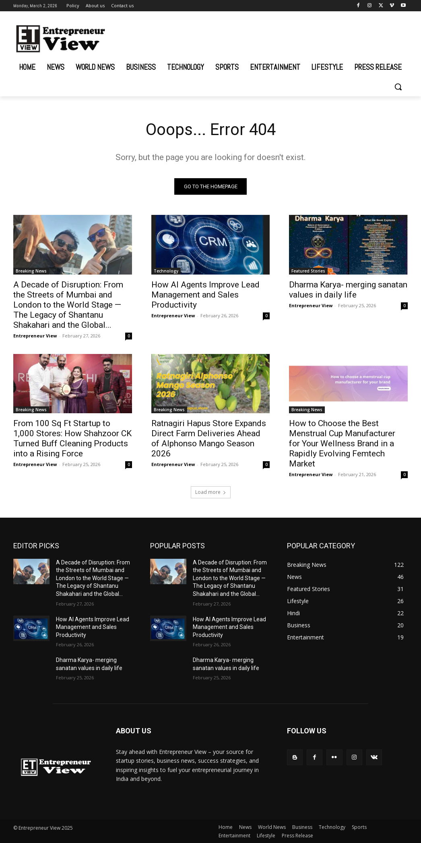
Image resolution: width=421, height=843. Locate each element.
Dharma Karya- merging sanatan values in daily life (348, 289)
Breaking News (31, 270)
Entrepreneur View (35, 335)
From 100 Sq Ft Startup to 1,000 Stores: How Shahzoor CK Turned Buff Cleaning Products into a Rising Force (72, 438)
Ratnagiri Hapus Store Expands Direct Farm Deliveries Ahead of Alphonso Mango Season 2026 (208, 438)
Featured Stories (308, 270)
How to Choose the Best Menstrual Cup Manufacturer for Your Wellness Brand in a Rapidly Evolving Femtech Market (342, 443)
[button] (398, 86)
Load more (210, 492)
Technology (166, 270)
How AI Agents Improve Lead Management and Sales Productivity (205, 294)
